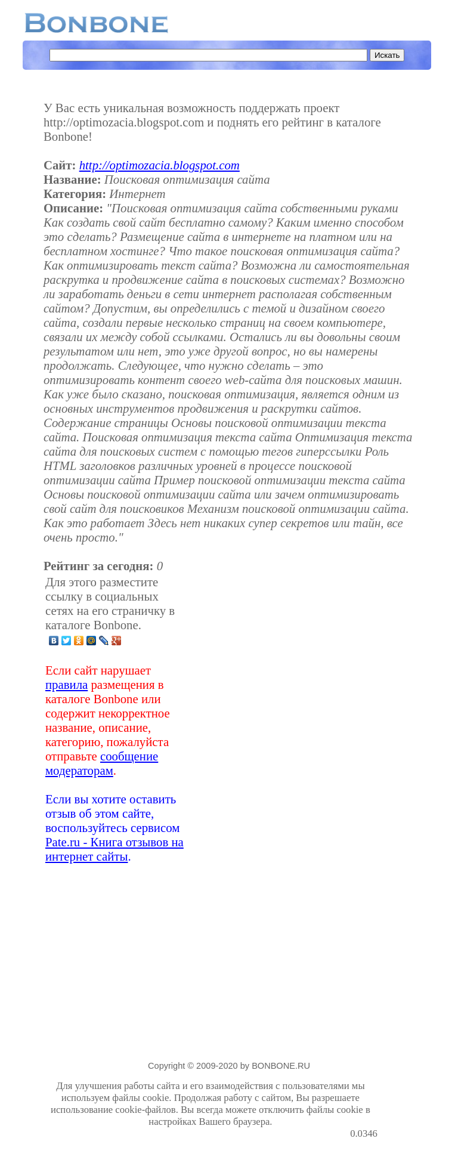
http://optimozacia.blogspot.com (159, 165)
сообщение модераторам (101, 763)
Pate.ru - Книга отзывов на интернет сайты (114, 849)
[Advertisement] (283, 719)
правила (66, 684)
